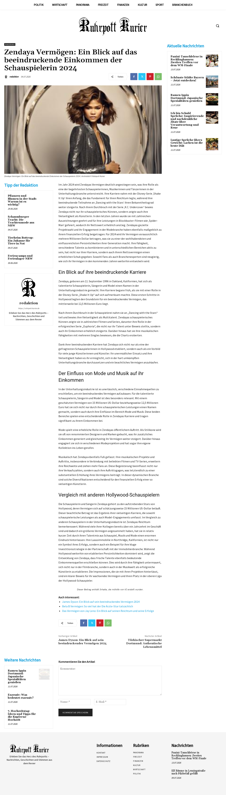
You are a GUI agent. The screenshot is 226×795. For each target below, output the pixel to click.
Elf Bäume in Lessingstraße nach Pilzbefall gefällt (188, 772)
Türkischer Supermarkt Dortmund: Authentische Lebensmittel (144, 643)
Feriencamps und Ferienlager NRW (20, 257)
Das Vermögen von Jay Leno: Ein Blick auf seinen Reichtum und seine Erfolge (108, 611)
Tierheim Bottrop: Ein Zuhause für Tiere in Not (20, 240)
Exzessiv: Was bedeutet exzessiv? (21, 696)
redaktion (14, 76)
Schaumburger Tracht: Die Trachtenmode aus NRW (21, 221)
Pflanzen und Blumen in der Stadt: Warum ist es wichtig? (22, 200)
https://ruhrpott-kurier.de (28, 308)
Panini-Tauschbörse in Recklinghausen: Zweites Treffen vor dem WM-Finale (187, 61)
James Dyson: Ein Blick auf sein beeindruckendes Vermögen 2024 (100, 601)
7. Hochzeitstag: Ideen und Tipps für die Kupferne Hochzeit (22, 715)
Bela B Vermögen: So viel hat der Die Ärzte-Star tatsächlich (97, 606)
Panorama (9, 44)
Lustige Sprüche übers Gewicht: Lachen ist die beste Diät (187, 143)
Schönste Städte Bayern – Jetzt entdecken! (187, 79)
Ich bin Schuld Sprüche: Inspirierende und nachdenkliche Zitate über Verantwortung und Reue (187, 121)
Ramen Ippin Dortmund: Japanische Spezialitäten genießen (17, 676)
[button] (217, 25)
